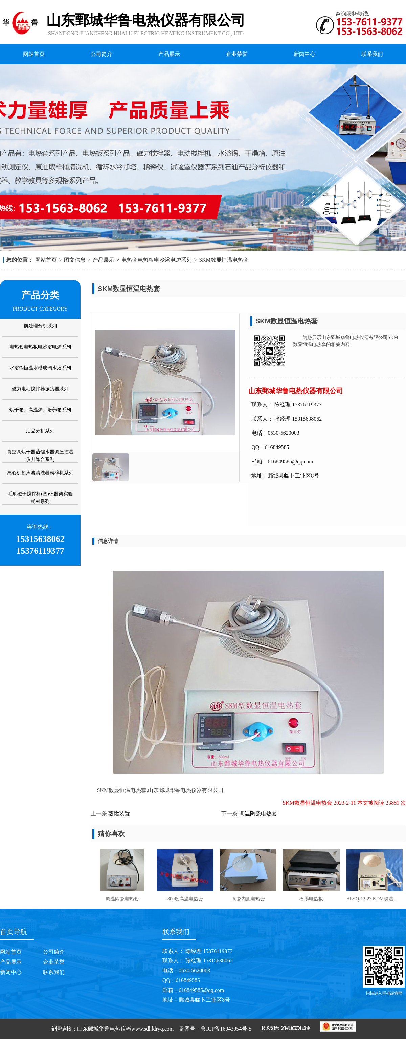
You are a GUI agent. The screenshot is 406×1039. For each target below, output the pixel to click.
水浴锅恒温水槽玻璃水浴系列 (40, 367)
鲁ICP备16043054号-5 (226, 1029)
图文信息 (75, 260)
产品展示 (169, 54)
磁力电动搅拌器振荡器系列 (40, 388)
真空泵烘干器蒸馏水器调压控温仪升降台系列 (40, 455)
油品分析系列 (40, 430)
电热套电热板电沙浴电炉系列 (156, 260)
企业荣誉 (237, 54)
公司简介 (101, 54)
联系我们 (372, 54)
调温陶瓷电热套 (258, 814)
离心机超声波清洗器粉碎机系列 (40, 472)
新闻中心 (304, 54)
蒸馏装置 (119, 814)
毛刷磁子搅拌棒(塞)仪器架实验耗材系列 (40, 497)
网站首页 (34, 54)
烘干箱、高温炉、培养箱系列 (40, 409)
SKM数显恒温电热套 (224, 260)
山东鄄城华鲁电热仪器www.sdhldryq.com (125, 1029)
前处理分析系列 (40, 325)
